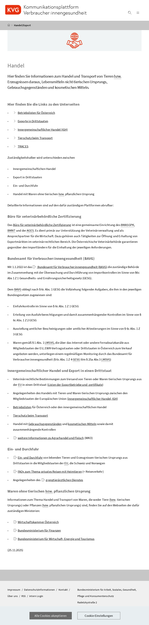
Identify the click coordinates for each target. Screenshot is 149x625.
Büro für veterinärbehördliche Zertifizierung (42, 226)
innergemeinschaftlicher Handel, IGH (92, 400)
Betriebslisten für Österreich (34, 114)
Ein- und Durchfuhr (28, 459)
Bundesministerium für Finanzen (37, 531)
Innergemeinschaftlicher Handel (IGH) (40, 131)
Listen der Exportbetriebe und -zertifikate (75, 386)
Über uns (12, 597)
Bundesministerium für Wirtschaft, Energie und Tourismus (54, 540)
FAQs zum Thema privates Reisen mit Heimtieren (48, 473)
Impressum (14, 590)
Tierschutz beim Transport (33, 139)
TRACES (20, 147)
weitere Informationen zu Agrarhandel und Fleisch (49, 439)
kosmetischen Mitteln (82, 425)
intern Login (36, 597)
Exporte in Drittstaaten (30, 122)
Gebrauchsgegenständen (45, 425)
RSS (23, 597)
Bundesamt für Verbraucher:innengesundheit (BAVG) (70, 268)
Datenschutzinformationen (39, 590)
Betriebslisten (22, 408)
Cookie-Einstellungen (99, 616)
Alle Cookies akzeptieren (50, 616)
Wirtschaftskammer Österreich (36, 523)
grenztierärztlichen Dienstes (62, 481)
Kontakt (63, 590)
